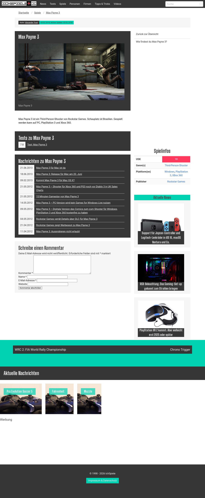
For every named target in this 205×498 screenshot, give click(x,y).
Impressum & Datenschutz (102, 480)
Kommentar (25, 273)
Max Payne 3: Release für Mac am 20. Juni (59, 174)
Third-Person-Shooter (176, 165)
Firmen (87, 3)
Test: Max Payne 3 (37, 144)
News (43, 3)
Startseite (23, 12)
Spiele (62, 3)
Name (22, 276)
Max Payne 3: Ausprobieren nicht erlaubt (58, 231)
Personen (75, 3)
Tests (53, 3)
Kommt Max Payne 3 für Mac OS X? (55, 180)
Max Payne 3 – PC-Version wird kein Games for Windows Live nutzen (73, 202)
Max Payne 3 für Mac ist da (50, 167)
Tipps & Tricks (102, 3)
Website (22, 284)
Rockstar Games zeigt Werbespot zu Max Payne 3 (63, 225)
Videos (117, 3)
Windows (169, 171)
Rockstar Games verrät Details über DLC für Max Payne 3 (66, 219)
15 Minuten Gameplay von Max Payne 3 (57, 196)
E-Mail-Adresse (27, 280)
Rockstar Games (176, 181)
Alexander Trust (31, 23)
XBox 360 (177, 175)
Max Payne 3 (53, 12)
